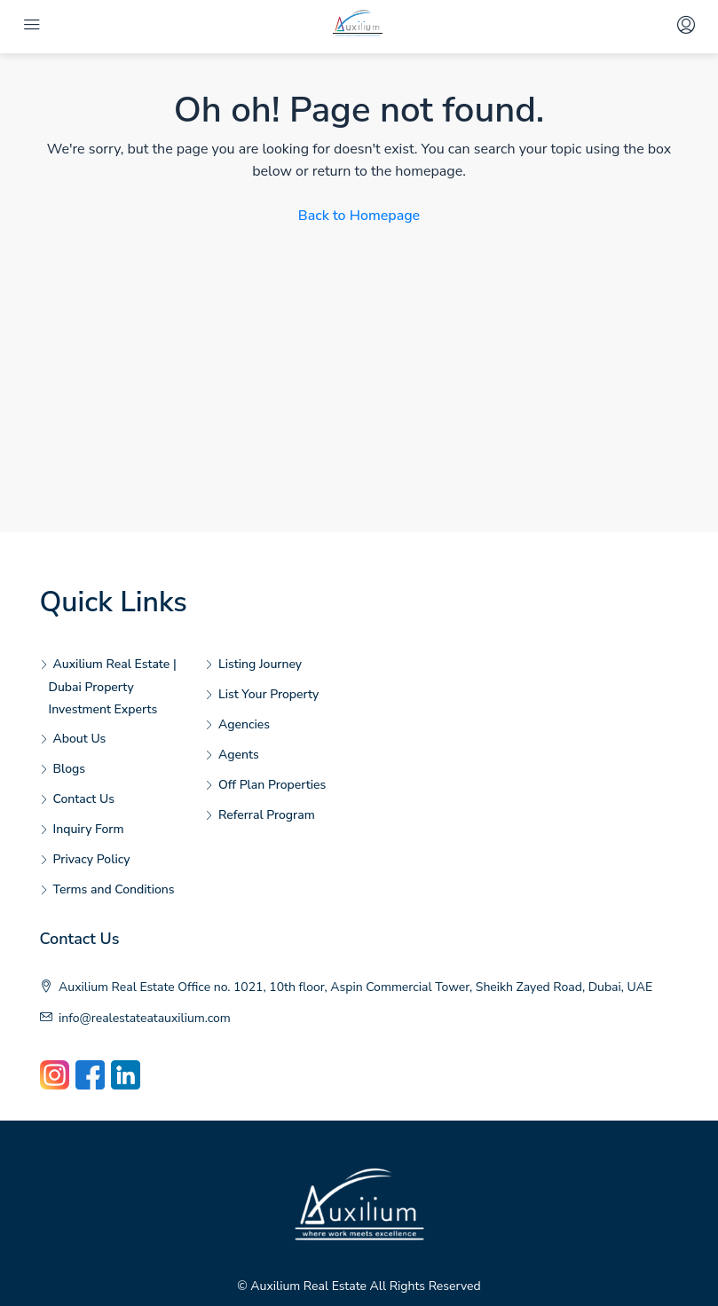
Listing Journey (260, 664)
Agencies (244, 724)
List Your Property (268, 694)
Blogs (69, 768)
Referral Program (266, 814)
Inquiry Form (88, 829)
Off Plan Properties (272, 784)
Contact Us (83, 799)
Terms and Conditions (114, 889)
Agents (238, 754)
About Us (80, 738)
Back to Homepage (359, 215)
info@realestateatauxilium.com (145, 1018)
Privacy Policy (91, 859)
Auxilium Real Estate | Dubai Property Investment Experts (113, 687)
